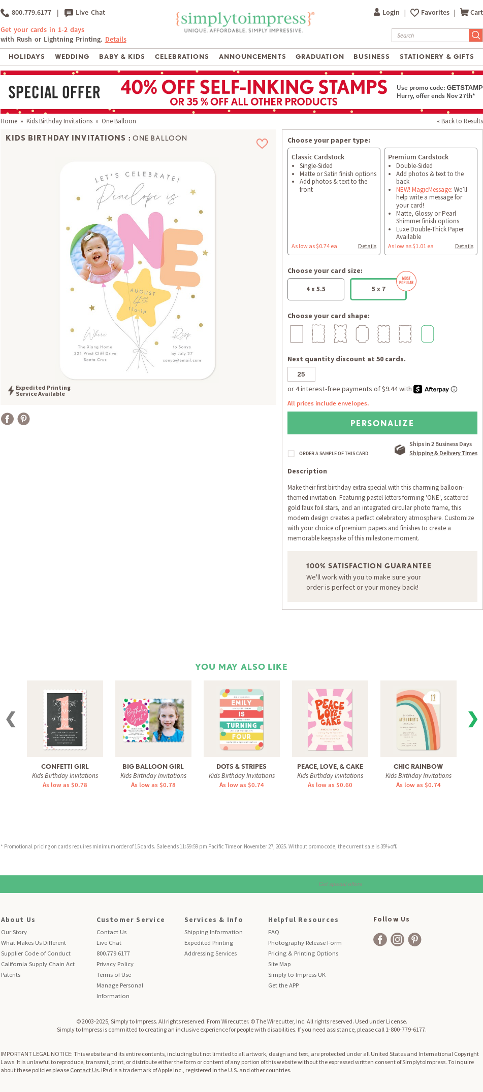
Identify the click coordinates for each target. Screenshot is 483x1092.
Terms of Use (113, 974)
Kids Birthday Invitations (59, 121)
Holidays (27, 56)
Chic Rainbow (418, 766)
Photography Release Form (305, 942)
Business (371, 56)
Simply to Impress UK (297, 974)
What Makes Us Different (33, 942)
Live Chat (85, 12)
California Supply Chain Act (38, 964)
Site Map (279, 964)
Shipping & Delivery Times (443, 453)
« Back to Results (460, 121)
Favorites (436, 12)
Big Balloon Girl (153, 766)
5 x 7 (389, 285)
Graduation (320, 56)
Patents (10, 974)
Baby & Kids (122, 56)
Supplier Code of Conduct (36, 953)
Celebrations (182, 56)
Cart (471, 12)
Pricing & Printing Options (303, 953)
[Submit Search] (476, 35)
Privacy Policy (115, 964)
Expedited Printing (208, 942)
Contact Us (111, 932)
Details (115, 39)
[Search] (430, 35)
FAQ (273, 932)
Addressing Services (210, 953)
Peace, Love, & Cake (330, 766)
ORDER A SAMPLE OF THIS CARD (333, 454)
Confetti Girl (65, 766)
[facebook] (380, 939)
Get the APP (283, 985)
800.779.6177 (26, 12)
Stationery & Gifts (437, 56)
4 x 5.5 (316, 289)
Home (9, 121)
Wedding (72, 56)
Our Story (14, 932)
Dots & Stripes (241, 766)
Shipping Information (213, 932)
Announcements (252, 56)
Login (387, 12)
